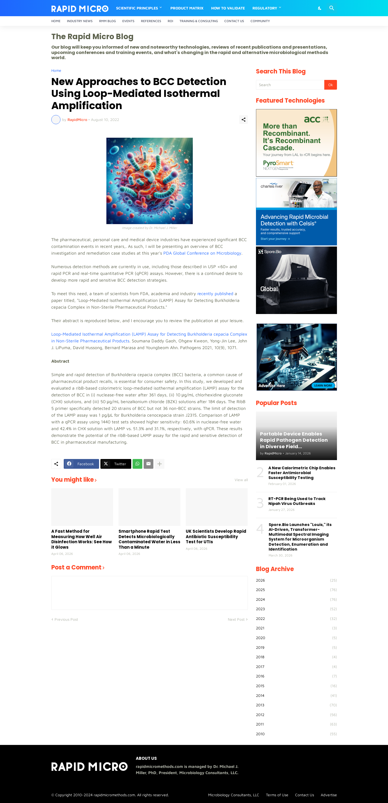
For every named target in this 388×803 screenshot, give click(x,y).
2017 (296, 666)
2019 (296, 647)
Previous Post (66, 619)
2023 (296, 609)
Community (260, 21)
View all (241, 480)
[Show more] (159, 464)
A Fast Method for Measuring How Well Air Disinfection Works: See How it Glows (81, 539)
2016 (296, 676)
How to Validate (228, 8)
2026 (296, 580)
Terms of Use (277, 794)
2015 (296, 686)
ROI (170, 21)
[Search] (332, 8)
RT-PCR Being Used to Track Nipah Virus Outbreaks (297, 501)
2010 (296, 734)
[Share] (243, 119)
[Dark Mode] (320, 8)
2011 (296, 724)
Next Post (236, 619)
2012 (296, 714)
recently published (215, 293)
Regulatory (264, 8)
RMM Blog (107, 21)
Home (55, 21)
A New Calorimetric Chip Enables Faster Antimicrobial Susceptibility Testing (301, 472)
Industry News (80, 21)
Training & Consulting (199, 21)
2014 (296, 695)
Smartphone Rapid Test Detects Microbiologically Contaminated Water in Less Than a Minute (149, 539)
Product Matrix (187, 8)
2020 (296, 637)
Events (128, 21)
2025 (296, 589)
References (151, 21)
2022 (296, 618)
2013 (296, 705)
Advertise (329, 794)
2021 (296, 628)
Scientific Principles (137, 8)
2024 (296, 599)
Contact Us (234, 21)
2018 (296, 657)
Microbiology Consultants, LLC (233, 794)
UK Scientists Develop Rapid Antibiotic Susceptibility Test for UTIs (216, 537)
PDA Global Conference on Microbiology (202, 253)
